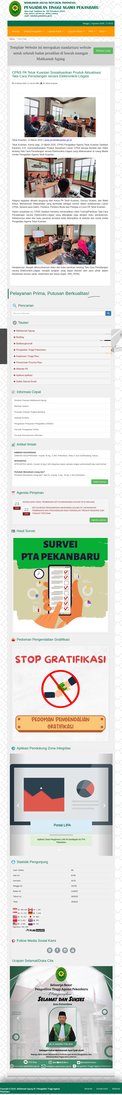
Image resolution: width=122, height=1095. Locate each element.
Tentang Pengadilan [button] (33, 31)
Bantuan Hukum (21, 406)
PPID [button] (91, 31)
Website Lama (103, 50)
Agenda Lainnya (98, 520)
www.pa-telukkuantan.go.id (58, 140)
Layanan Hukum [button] (76, 31)
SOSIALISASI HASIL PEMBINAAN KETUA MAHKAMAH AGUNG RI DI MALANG (59, 502)
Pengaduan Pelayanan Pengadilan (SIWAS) (33, 424)
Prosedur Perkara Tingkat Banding (29, 412)
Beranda (15, 31)
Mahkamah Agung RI (26, 1089)
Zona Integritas (37, 40)
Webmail (116, 1089)
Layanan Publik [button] (55, 31)
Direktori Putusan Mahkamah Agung (30, 400)
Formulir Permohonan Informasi (28, 435)
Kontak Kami (102, 1089)
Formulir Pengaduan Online (26, 429)
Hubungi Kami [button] (19, 40)
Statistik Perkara (21, 418)
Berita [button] (103, 31)
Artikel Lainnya (99, 482)
